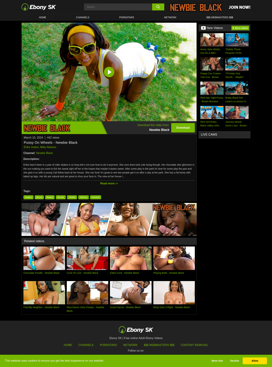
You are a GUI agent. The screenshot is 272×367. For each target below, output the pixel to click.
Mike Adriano (48, 147)
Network (170, 17)
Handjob (72, 197)
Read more (109, 183)
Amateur (28, 197)
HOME (42, 17)
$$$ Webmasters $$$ (219, 17)
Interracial (95, 197)
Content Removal (194, 345)
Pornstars (126, 17)
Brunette (61, 197)
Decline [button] (234, 360)
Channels (82, 17)
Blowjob (50, 197)
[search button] (158, 6)
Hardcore (83, 197)
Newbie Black (44, 153)
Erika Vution (31, 147)
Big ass (39, 197)
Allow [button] (255, 360)
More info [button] (217, 360)
